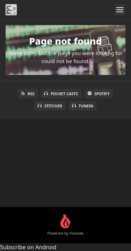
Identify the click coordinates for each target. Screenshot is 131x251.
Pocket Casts (61, 93)
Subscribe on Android (28, 247)
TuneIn (82, 105)
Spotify (99, 93)
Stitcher (50, 105)
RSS (27, 93)
